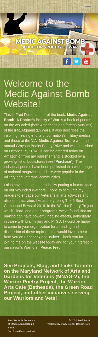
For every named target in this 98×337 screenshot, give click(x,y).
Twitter (53, 237)
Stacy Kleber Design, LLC (75, 323)
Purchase (63, 161)
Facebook (32, 237)
